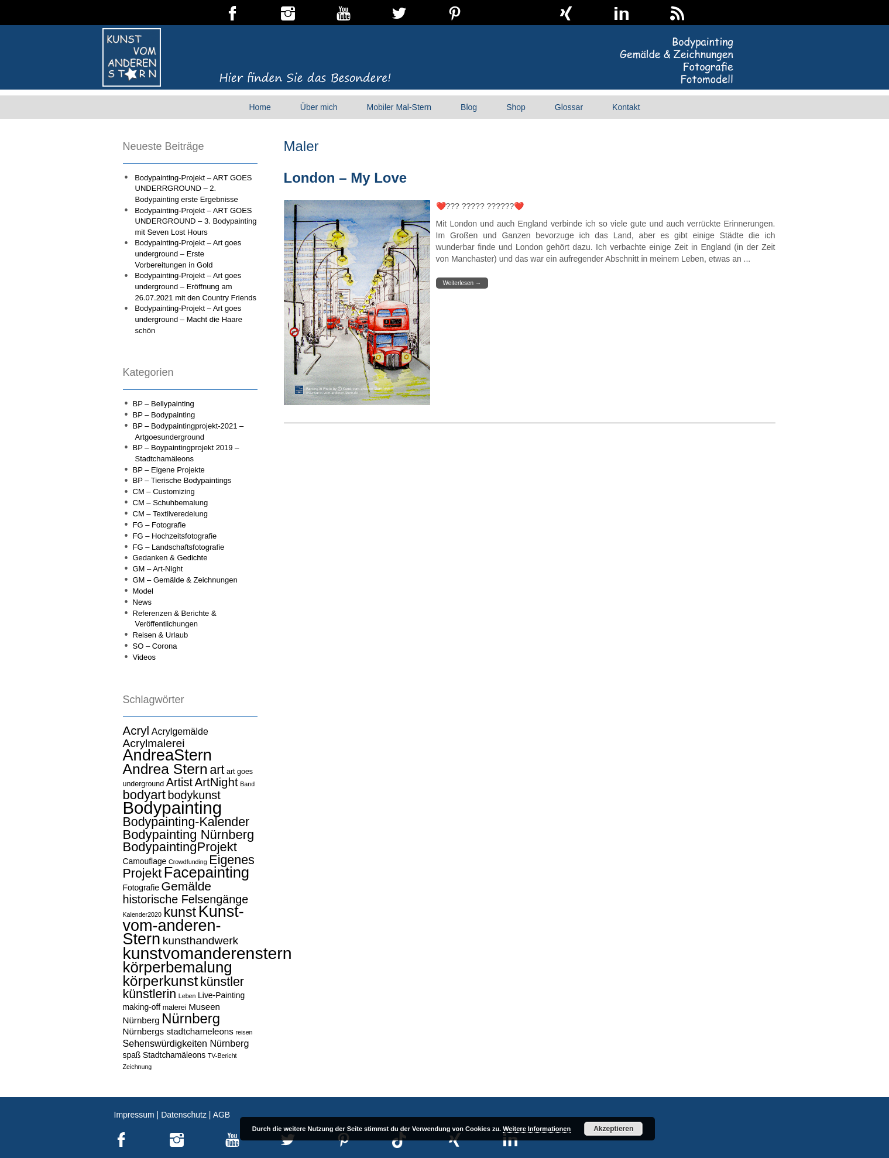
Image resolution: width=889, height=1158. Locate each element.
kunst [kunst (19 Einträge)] (180, 912)
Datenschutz (184, 1114)
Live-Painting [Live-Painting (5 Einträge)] (221, 995)
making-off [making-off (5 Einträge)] (142, 1007)
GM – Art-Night (158, 568)
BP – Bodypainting (164, 414)
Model (143, 591)
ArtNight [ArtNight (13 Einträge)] (216, 782)
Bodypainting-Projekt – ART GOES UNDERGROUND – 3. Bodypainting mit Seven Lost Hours (195, 221)
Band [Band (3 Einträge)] (247, 783)
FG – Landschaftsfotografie (179, 547)
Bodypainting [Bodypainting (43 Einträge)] (172, 807)
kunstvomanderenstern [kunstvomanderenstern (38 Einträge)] (207, 953)
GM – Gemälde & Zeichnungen (185, 579)
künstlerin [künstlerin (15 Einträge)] (150, 994)
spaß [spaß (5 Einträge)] (132, 1055)
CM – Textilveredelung (170, 513)
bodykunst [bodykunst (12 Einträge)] (193, 795)
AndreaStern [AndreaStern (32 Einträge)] (167, 755)
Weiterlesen (462, 283)
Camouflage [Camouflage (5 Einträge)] (145, 861)
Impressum (134, 1114)
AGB (222, 1114)
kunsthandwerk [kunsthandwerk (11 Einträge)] (201, 940)
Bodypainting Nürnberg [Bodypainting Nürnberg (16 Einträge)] (189, 834)
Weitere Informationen (537, 1128)
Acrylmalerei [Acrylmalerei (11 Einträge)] (154, 743)
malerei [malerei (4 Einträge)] (175, 1007)
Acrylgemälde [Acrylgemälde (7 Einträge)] (180, 731)
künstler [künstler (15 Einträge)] (222, 982)
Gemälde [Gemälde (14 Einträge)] (186, 886)
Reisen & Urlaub (160, 635)
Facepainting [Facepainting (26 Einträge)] (206, 872)
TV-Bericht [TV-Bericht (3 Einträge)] (222, 1055)
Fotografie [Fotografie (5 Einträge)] (141, 887)
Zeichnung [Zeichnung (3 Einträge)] (137, 1066)
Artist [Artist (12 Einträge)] (179, 782)
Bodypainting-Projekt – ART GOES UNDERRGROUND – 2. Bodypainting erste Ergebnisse (193, 188)
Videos (144, 657)
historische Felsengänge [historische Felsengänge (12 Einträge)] (186, 899)
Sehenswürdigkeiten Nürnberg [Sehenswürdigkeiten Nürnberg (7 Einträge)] (186, 1043)
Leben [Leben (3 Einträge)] (187, 995)
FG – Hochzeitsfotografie (175, 536)
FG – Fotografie (159, 524)
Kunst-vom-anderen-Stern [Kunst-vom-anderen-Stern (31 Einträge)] (183, 925)
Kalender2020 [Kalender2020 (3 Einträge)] (142, 914)
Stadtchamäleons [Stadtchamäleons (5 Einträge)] (174, 1055)
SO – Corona (155, 646)
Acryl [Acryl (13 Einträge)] (136, 730)
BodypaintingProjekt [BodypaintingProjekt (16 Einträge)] (180, 847)
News (142, 602)
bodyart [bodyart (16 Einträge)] (144, 794)
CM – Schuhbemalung (170, 502)
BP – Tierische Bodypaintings (182, 480)
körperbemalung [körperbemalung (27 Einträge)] (177, 967)
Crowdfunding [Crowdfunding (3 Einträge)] (188, 861)
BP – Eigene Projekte (169, 469)
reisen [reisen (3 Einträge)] (244, 1032)
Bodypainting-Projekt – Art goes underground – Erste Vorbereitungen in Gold (188, 253)
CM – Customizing (164, 491)
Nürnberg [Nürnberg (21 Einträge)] (191, 1018)
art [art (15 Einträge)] (217, 770)
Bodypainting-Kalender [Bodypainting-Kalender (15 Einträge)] (186, 822)
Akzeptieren (613, 1129)
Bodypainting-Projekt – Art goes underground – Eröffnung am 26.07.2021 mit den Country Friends (195, 286)
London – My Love (345, 178)
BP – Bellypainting (163, 403)
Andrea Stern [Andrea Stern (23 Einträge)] (165, 769)
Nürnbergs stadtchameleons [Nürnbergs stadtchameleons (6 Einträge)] (178, 1031)
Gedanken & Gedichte (170, 557)
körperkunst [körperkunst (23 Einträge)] (160, 981)
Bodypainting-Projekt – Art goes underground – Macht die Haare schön (188, 319)
